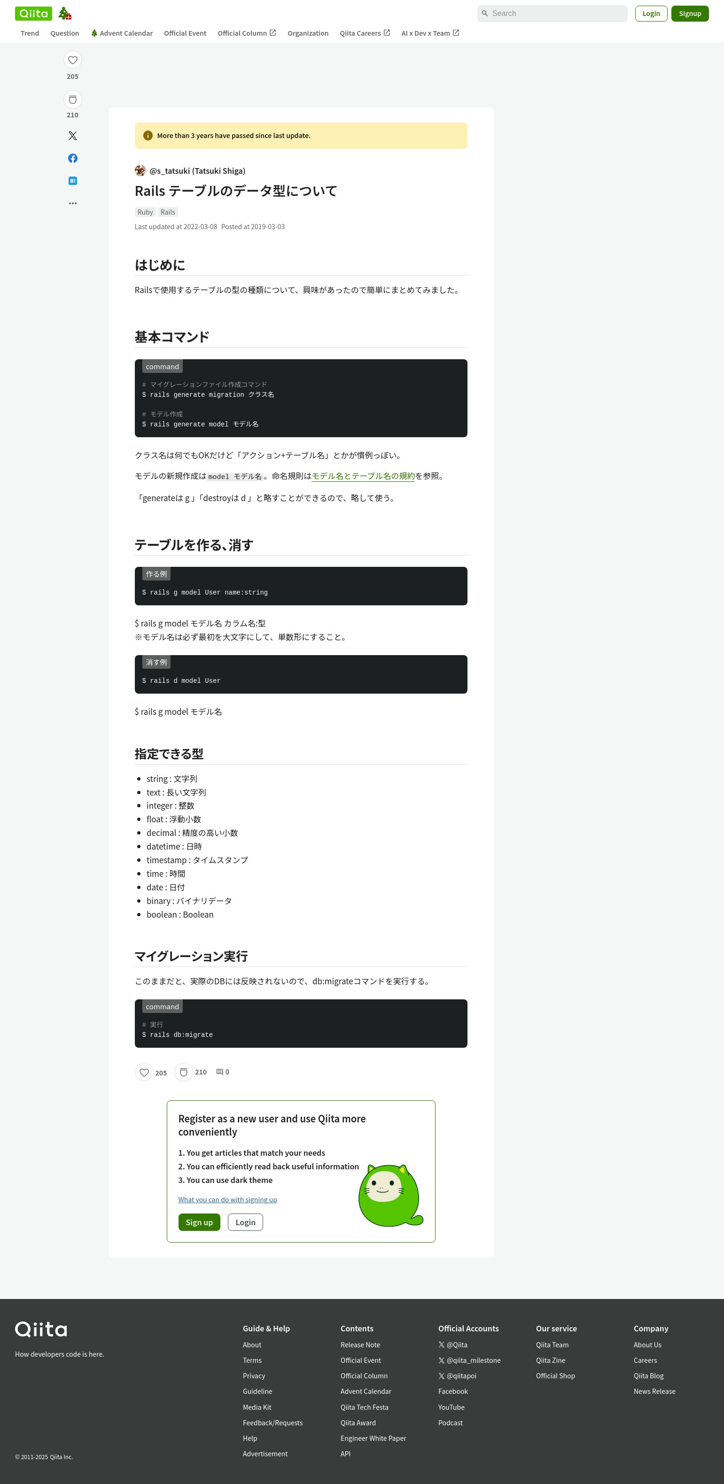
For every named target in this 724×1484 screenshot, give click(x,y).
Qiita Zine (551, 1360)
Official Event (185, 33)
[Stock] (72, 99)
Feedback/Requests (273, 1422)
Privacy (254, 1375)
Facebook (453, 1391)
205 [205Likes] (72, 76)
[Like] (72, 59)
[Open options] (72, 203)
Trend (30, 33)
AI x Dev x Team (431, 33)
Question (64, 33)
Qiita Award (358, 1422)
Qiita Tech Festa (365, 1407)
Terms (252, 1360)
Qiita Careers (365, 33)
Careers (645, 1360)
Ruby (145, 211)
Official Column (247, 33)
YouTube (451, 1407)
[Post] (72, 135)
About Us (648, 1344)
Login (652, 13)
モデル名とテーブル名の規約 (363, 475)
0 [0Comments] (222, 1072)
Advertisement (265, 1453)
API (345, 1453)
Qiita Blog (649, 1375)
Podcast (450, 1422)
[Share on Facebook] (72, 158)
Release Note (360, 1344)
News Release (655, 1391)
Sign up (199, 1222)
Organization (308, 33)
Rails (168, 211)
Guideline (257, 1391)
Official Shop (555, 1375)
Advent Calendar (122, 33)
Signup (690, 13)
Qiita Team (552, 1344)
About (252, 1344)
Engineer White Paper (373, 1438)
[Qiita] (33, 14)
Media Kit (257, 1407)
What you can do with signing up (228, 1199)
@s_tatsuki (190, 171)
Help (250, 1438)
